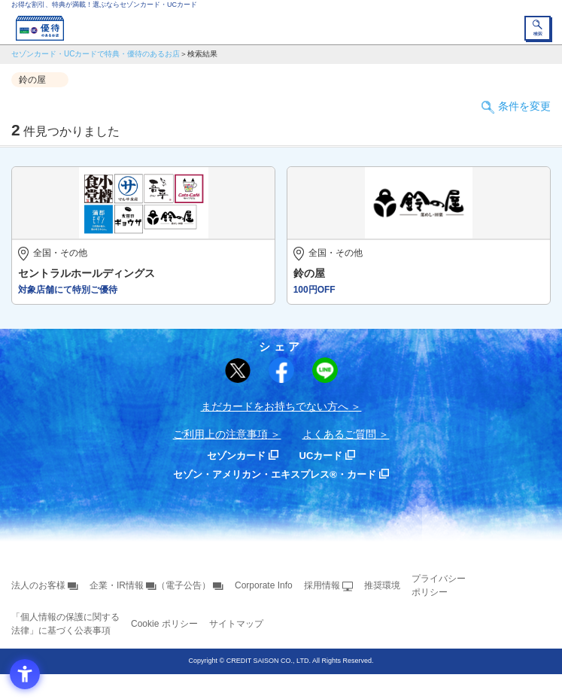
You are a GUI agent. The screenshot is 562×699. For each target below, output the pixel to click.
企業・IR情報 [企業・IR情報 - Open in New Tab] (117, 585)
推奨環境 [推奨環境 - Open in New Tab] (382, 585)
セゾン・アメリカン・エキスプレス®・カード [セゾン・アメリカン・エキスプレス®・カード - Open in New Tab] (274, 474)
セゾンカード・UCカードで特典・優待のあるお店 (95, 54)
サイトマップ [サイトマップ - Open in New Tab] (236, 623)
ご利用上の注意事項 (220, 434)
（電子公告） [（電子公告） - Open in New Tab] (183, 585)
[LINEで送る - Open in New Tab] (325, 370)
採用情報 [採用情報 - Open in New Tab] (322, 585)
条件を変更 (524, 106)
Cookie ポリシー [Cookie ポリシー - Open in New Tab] (164, 623)
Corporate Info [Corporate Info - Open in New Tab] (264, 585)
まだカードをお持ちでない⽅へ (274, 406)
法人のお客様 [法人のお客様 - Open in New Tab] (38, 585)
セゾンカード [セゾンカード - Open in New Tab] (236, 455)
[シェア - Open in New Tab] (281, 370)
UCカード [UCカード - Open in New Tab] (321, 455)
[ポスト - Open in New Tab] (238, 371)
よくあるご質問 (339, 434)
